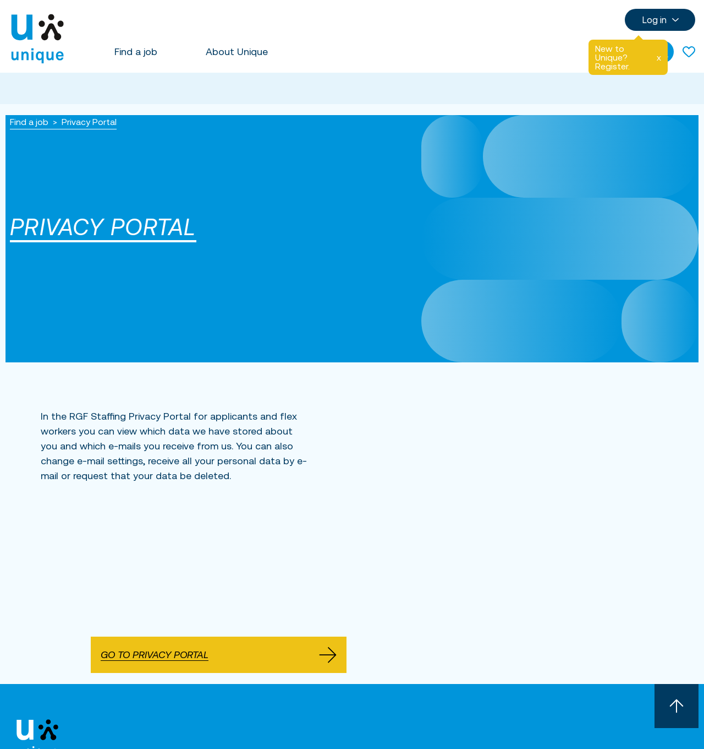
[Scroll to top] (676, 706)
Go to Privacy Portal (219, 655)
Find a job (135, 51)
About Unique (237, 51)
